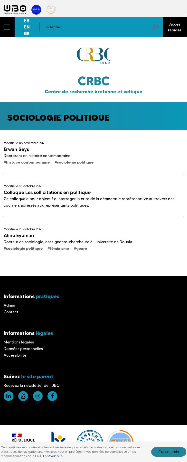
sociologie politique (75, 162)
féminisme (59, 248)
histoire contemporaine (28, 162)
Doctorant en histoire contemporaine (37, 155)
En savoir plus (53, 456)
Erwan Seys (16, 149)
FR (26, 20)
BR (27, 33)
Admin (9, 305)
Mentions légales (19, 342)
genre (81, 248)
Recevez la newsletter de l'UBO (32, 385)
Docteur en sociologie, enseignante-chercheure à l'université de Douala (68, 242)
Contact (11, 312)
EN (27, 27)
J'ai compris (169, 452)
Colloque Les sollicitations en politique (47, 192)
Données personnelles (23, 348)
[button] (7, 27)
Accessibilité (15, 355)
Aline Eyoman (19, 235)
